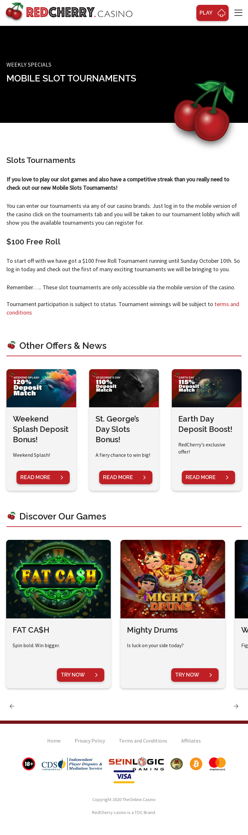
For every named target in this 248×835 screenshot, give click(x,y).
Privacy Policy (90, 740)
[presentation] (12, 706)
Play (212, 13)
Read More (41, 477)
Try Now (79, 675)
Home (54, 740)
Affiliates (191, 740)
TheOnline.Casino (139, 799)
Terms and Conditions (143, 740)
